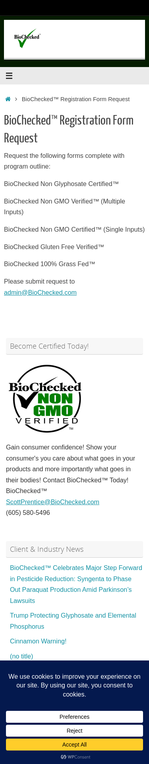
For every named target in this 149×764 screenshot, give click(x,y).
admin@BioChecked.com (40, 292)
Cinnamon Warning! (38, 641)
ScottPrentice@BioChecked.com (52, 501)
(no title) (21, 656)
